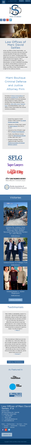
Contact (6, 427)
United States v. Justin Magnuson (15, 292)
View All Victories (15, 299)
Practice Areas (11, 424)
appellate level (14, 97)
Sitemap (12, 427)
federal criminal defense (17, 95)
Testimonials (14, 425)
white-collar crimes (15, 104)
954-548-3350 (8, 415)
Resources (22, 425)
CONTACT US (6, 434)
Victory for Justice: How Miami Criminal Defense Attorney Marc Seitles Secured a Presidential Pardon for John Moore (15, 230)
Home (3, 424)
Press (25, 424)
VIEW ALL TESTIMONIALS (15, 362)
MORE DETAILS (15, 236)
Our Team (19, 424)
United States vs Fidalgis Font (15, 262)
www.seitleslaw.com (9, 420)
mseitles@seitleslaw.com (11, 419)
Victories (6, 425)
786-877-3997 (13, 1)
